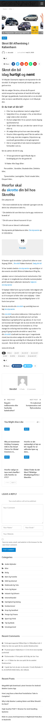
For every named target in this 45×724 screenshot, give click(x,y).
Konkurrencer (10, 606)
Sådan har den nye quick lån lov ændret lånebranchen (20, 646)
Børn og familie (11, 577)
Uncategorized (10, 627)
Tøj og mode (9, 623)
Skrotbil (17, 263)
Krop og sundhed (11, 610)
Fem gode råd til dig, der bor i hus (27, 656)
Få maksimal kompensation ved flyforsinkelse (33, 405)
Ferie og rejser (11, 589)
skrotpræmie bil (32, 356)
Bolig (7, 573)
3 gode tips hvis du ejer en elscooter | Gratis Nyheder (23, 667)
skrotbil (20, 306)
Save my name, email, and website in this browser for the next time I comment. (22, 543)
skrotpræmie (24, 268)
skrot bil (16, 353)
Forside (22, 248)
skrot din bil (25, 353)
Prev (7, 482)
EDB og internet (11, 581)
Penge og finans (11, 614)
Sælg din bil (37, 263)
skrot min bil (34, 353)
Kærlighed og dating (13, 602)
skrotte (12, 190)
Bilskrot (9, 353)
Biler (4, 38)
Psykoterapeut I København (14, 650)
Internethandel (10, 598)
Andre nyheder (10, 564)
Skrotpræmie (34, 230)
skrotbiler (12, 356)
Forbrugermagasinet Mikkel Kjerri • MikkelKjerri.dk (22, 643)
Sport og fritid (10, 619)
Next (13, 482)
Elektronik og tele (12, 585)
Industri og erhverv (12, 593)
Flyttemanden (9, 656)
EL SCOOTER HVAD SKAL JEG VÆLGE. (15, 670)
